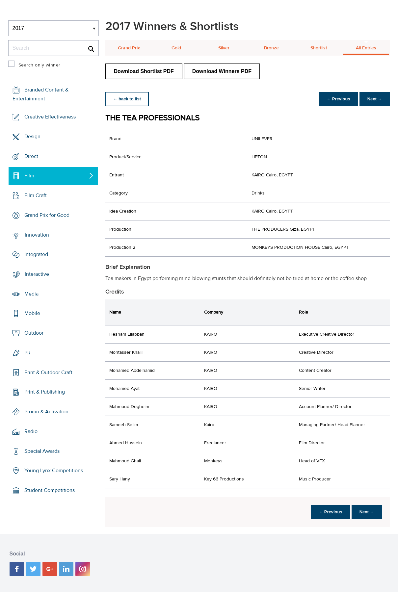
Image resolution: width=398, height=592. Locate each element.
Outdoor (33, 333)
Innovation (37, 234)
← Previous (338, 98)
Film (29, 175)
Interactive (37, 274)
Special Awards (42, 451)
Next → (374, 98)
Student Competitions (49, 490)
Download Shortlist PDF (144, 71)
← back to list (127, 98)
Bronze (271, 48)
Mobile (32, 313)
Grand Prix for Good (46, 215)
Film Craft (35, 195)
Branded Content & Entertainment (40, 94)
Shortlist (318, 48)
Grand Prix (129, 48)
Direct (31, 156)
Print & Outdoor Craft (48, 372)
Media (31, 294)
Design (32, 136)
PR (27, 352)
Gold (176, 48)
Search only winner (39, 65)
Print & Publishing (44, 392)
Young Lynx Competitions (53, 470)
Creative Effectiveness (50, 117)
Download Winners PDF (222, 71)
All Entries (366, 48)
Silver (223, 48)
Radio (31, 431)
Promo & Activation (46, 411)
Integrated (36, 254)
